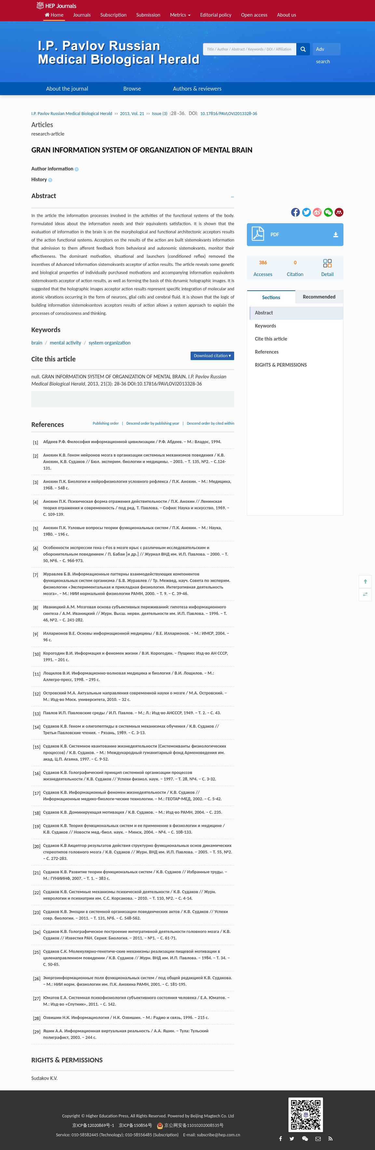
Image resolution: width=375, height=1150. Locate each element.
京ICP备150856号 (135, 1125)
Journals (82, 15)
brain (36, 343)
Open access (254, 15)
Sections (271, 297)
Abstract (264, 313)
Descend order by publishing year (153, 423)
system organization (110, 343)
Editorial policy (216, 15)
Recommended (319, 297)
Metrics (180, 15)
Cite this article (271, 339)
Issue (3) (159, 113)
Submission (148, 15)
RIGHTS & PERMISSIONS (281, 365)
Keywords (265, 326)
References (267, 352)
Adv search (323, 50)
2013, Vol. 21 (132, 113)
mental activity (65, 343)
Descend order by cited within (210, 423)
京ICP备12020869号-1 (93, 1125)
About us (286, 15)
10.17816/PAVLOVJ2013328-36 (228, 113)
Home (54, 15)
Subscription (113, 15)
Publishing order (106, 423)
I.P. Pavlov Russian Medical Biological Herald (71, 113)
